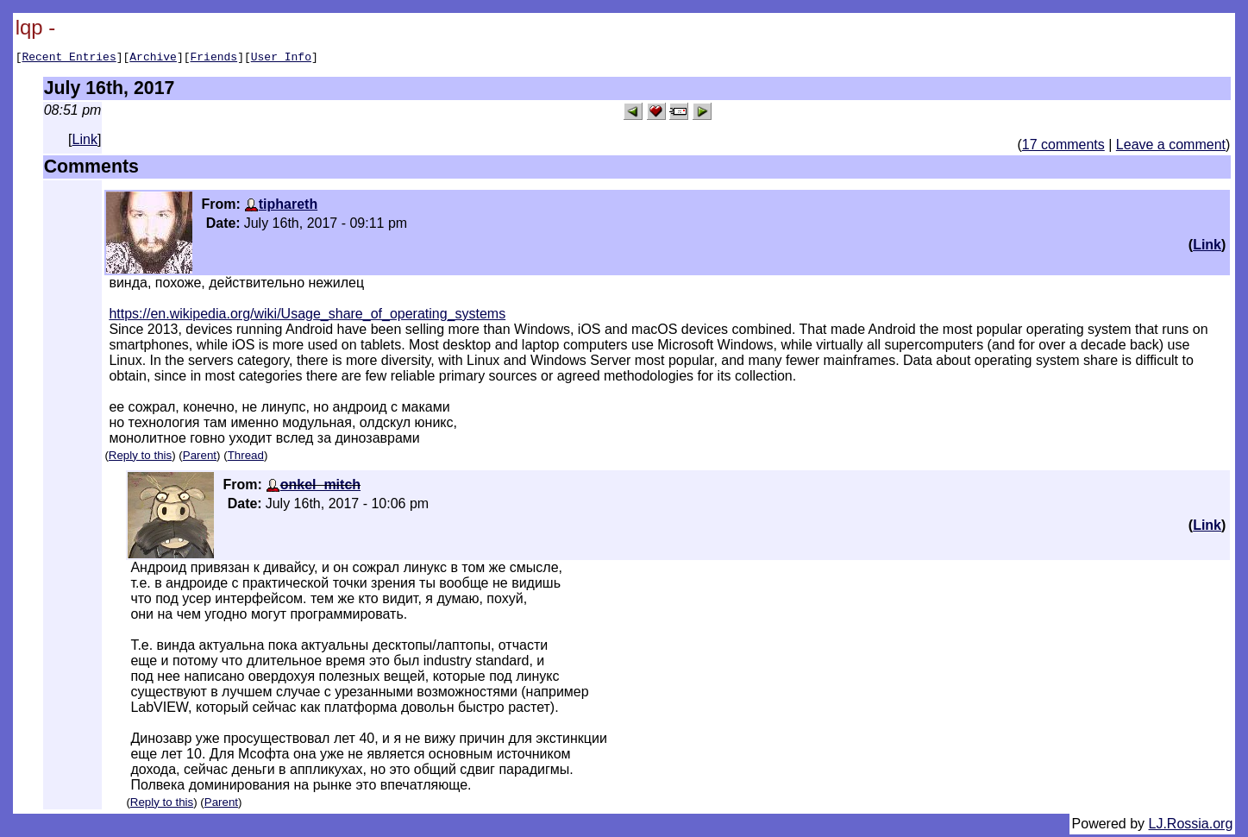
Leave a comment (1171, 147)
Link (84, 142)
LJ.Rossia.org (1191, 826)
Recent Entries (69, 58)
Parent (199, 457)
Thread (246, 457)
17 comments (1063, 147)
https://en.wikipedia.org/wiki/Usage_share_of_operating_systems (307, 316)
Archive (153, 58)
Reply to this (140, 457)
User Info (281, 58)
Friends (214, 58)
